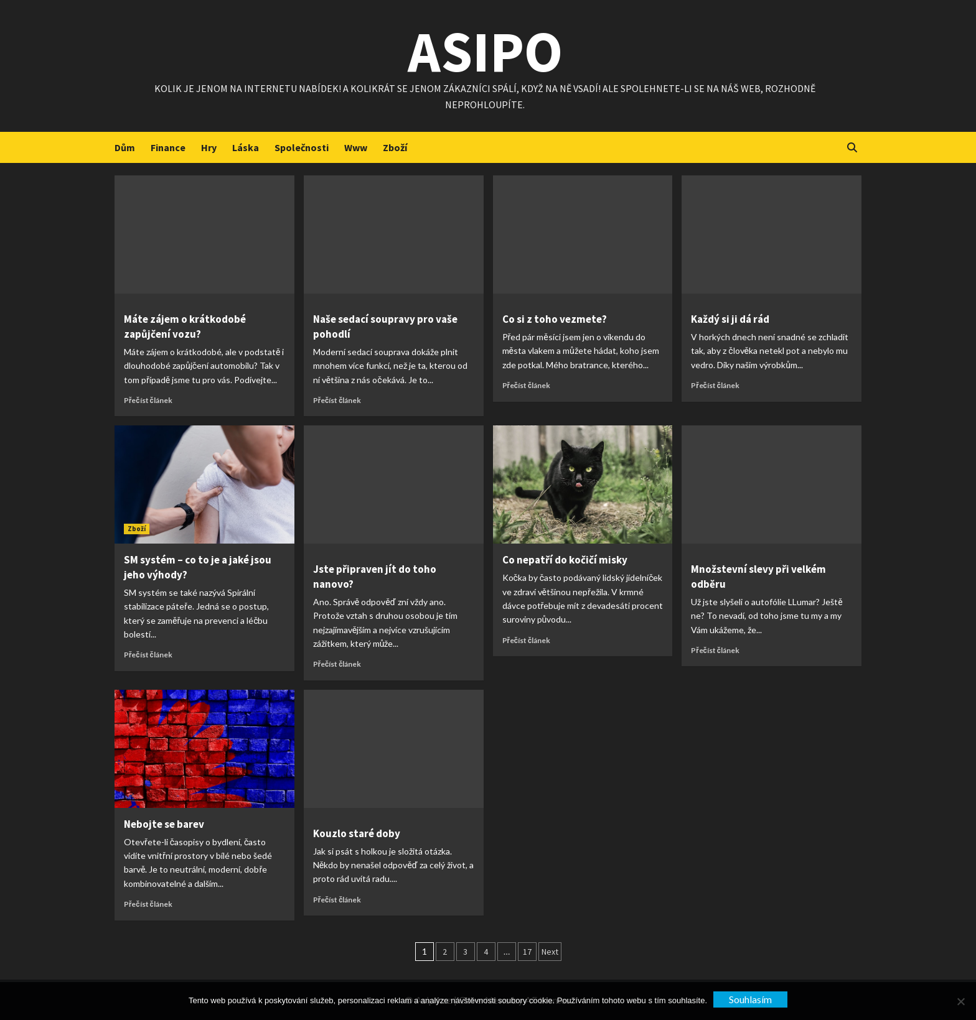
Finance (168, 147)
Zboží (395, 147)
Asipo (485, 49)
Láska (245, 147)
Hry (209, 147)
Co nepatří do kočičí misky (564, 560)
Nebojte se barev (164, 824)
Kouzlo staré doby (356, 833)
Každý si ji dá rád (730, 319)
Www (355, 147)
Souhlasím (750, 999)
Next (550, 951)
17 (527, 951)
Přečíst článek (148, 400)
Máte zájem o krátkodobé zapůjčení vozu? (185, 326)
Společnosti (301, 147)
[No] (960, 1001)
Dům (125, 147)
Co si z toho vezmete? (554, 319)
